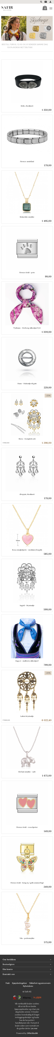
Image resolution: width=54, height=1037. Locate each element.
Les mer (34, 1028)
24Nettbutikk (32, 1033)
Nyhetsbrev (28, 986)
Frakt (8, 983)
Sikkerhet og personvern (40, 983)
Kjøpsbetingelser (19, 983)
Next (51, 27)
